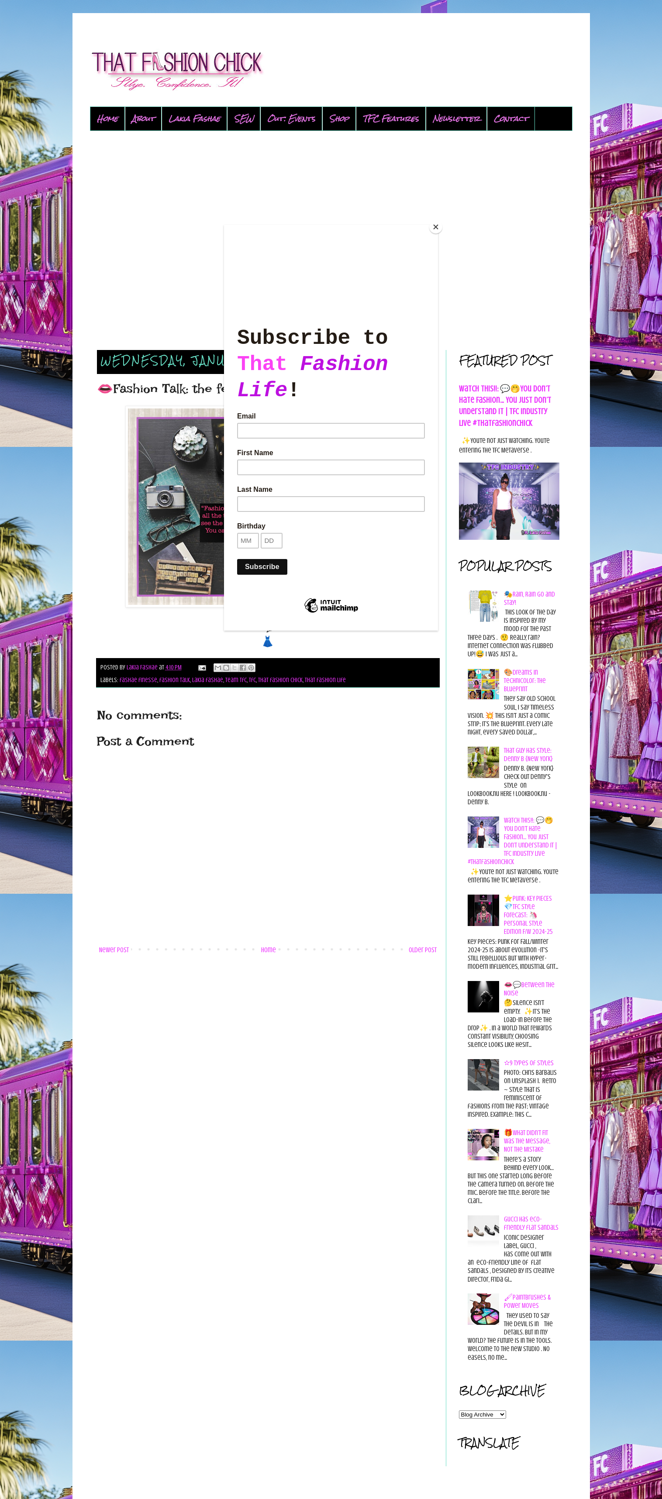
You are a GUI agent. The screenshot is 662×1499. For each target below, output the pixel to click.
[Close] (435, 226)
